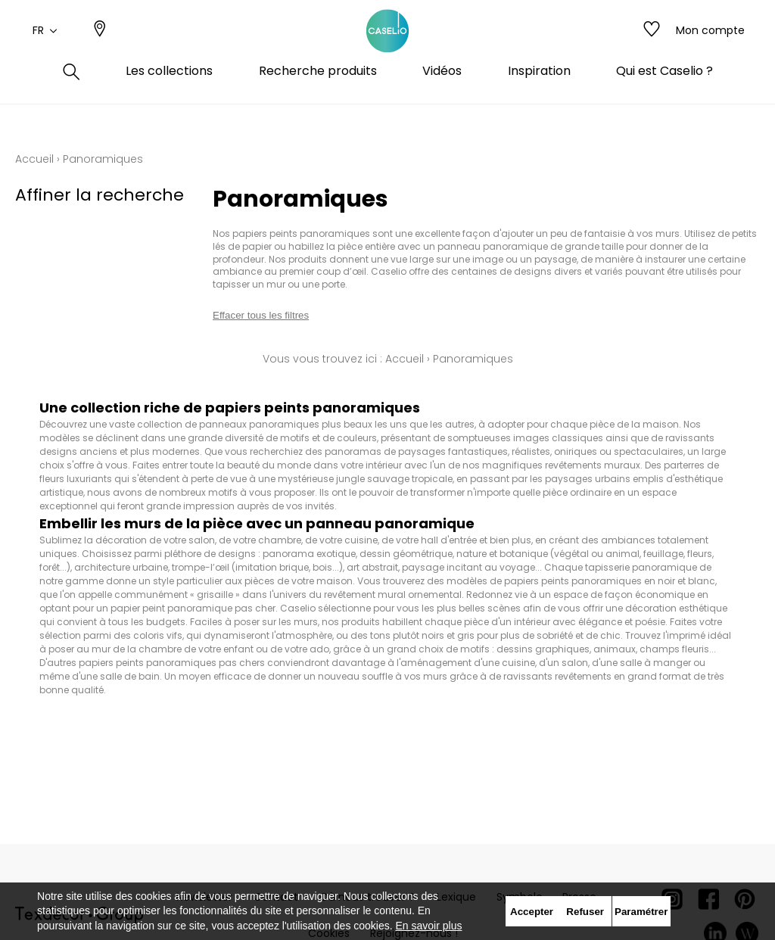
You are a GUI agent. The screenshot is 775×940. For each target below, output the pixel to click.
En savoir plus (429, 926)
